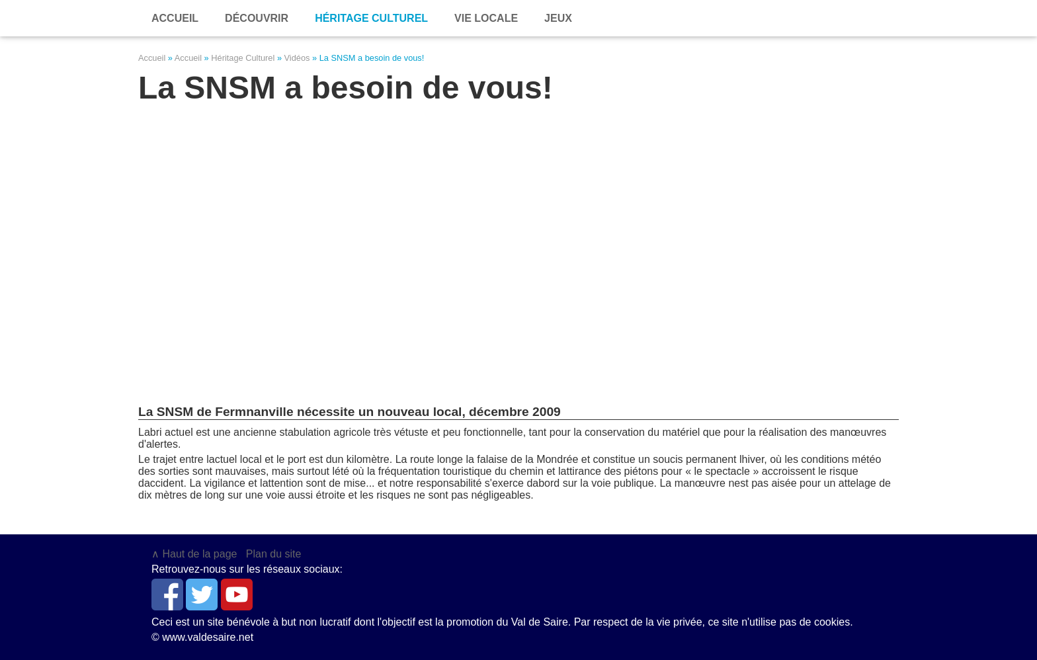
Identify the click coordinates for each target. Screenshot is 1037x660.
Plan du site (274, 553)
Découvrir (256, 18)
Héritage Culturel (242, 58)
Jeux (558, 18)
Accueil (151, 58)
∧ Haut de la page (194, 553)
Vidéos (297, 58)
